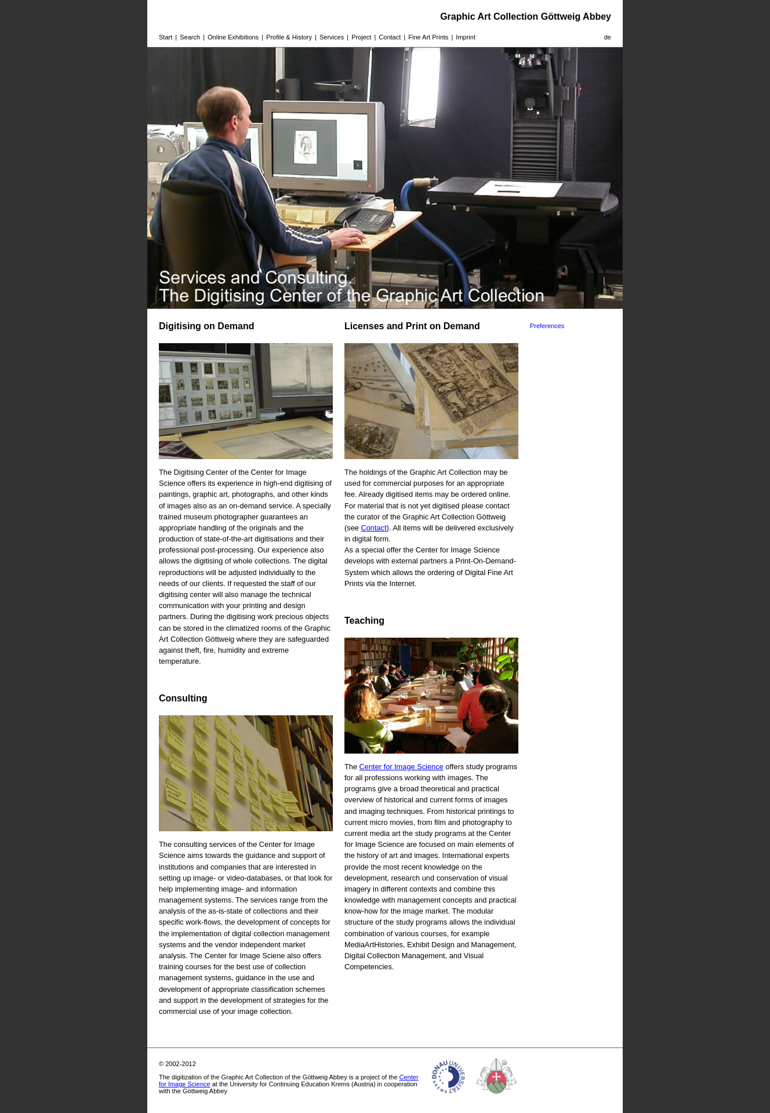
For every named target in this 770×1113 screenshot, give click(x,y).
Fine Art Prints (428, 37)
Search (190, 37)
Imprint (465, 37)
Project (361, 37)
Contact (390, 37)
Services (331, 37)
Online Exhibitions (233, 37)
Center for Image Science (401, 766)
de (607, 37)
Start (165, 37)
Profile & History (289, 37)
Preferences (547, 325)
